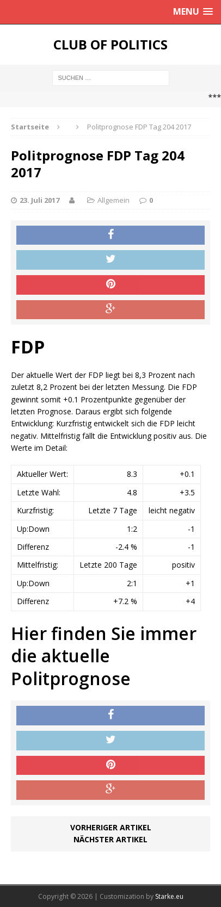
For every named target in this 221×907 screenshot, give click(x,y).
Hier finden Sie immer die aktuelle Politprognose (104, 656)
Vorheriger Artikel (110, 827)
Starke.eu (169, 896)
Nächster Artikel (110, 839)
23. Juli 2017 (39, 200)
